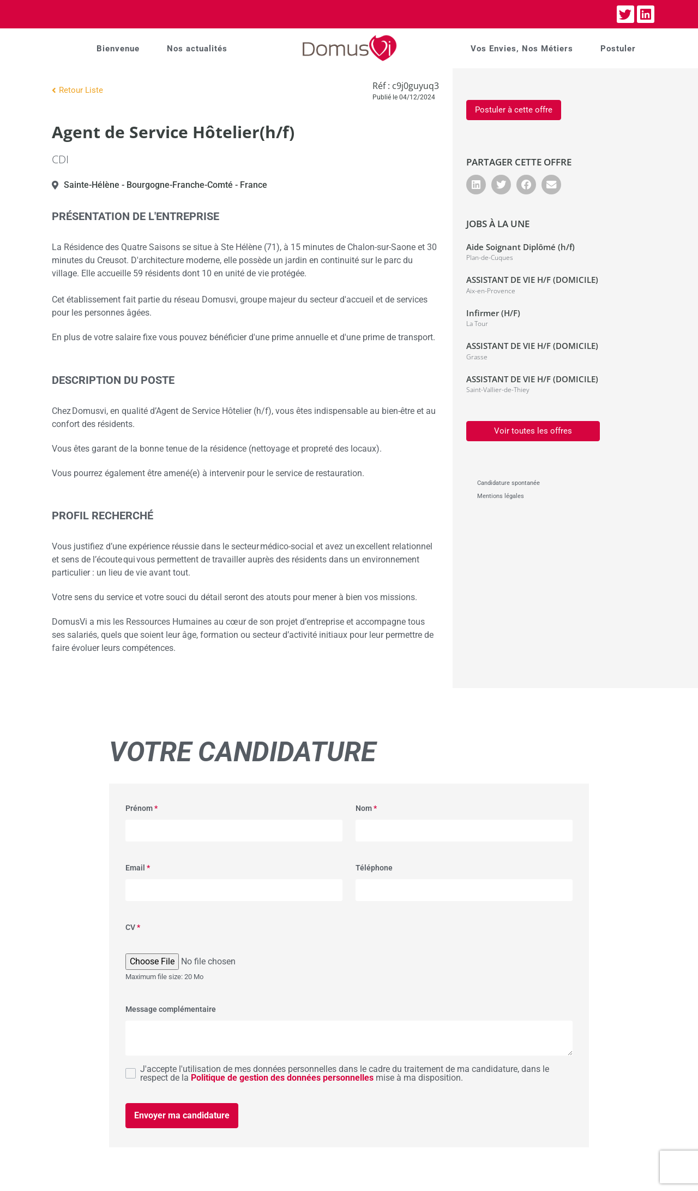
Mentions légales (500, 496)
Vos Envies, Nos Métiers (522, 49)
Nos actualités (197, 49)
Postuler (618, 49)
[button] (476, 184)
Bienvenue (118, 49)
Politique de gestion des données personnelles (282, 1078)
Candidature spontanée (508, 483)
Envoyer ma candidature (182, 1115)
